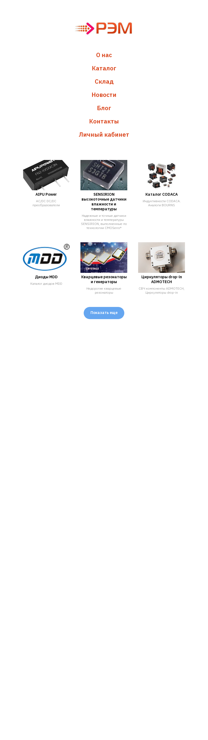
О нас (104, 55)
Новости (104, 95)
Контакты (104, 121)
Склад (104, 81)
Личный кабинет (104, 134)
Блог (104, 108)
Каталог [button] (104, 68)
